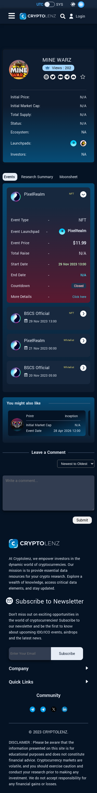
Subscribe (67, 654)
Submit (82, 520)
